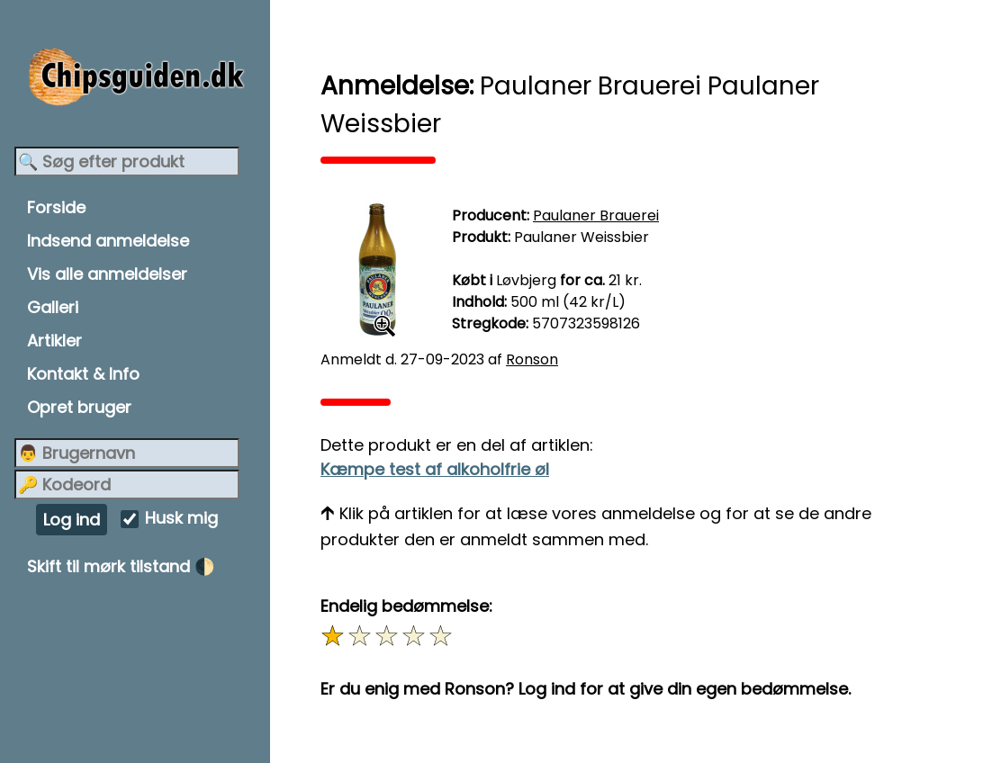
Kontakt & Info (83, 374)
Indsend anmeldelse (108, 240)
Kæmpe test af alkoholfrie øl (434, 469)
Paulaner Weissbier (581, 237)
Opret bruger (79, 407)
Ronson (532, 359)
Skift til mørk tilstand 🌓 (120, 566)
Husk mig (181, 518)
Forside (56, 207)
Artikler (54, 340)
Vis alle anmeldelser (107, 274)
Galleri (52, 307)
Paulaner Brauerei (596, 215)
